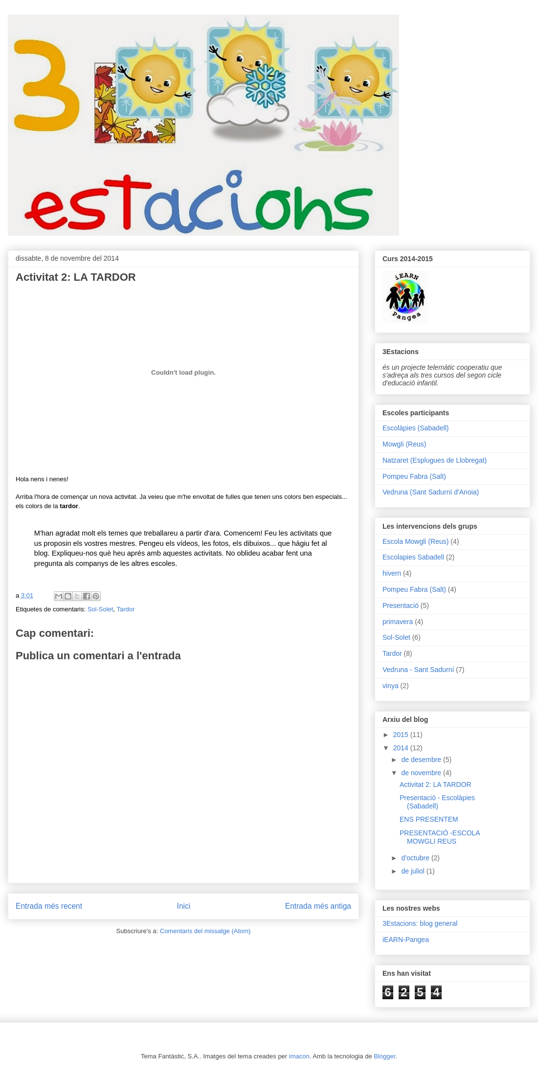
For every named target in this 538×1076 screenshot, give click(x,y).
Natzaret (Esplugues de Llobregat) (434, 460)
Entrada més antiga (318, 906)
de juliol (413, 871)
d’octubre (416, 858)
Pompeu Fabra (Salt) (414, 476)
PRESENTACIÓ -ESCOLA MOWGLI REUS (440, 837)
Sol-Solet (100, 609)
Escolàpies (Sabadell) (415, 428)
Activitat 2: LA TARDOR (435, 784)
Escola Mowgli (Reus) (415, 541)
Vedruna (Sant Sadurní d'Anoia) (430, 492)
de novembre (422, 773)
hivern (391, 573)
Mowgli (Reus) (404, 444)
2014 (401, 748)
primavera (397, 622)
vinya (390, 686)
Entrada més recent (49, 906)
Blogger (384, 1056)
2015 (401, 735)
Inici (184, 906)
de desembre (422, 759)
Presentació (400, 605)
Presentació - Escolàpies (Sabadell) (437, 802)
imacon (299, 1056)
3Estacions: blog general (419, 923)
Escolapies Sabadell (413, 557)
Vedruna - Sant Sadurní (418, 669)
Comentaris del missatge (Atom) (205, 931)
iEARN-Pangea (405, 939)
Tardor (125, 609)
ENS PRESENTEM (429, 819)
